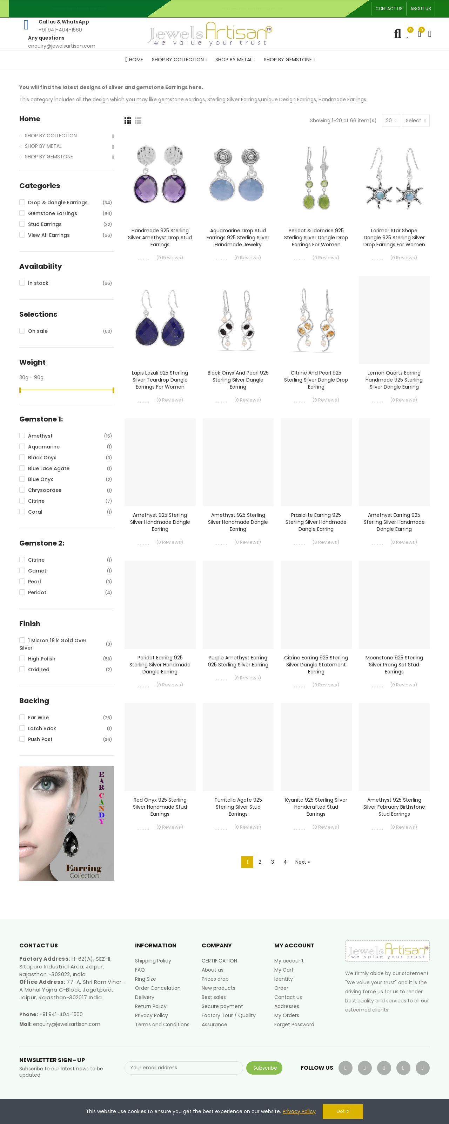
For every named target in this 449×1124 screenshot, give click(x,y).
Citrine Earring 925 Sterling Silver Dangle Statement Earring (316, 664)
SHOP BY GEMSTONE (49, 156)
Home (29, 119)
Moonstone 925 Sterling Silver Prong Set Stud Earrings (394, 664)
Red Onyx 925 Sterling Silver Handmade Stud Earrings (160, 806)
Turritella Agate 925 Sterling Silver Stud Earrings (238, 806)
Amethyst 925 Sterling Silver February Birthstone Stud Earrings (394, 806)
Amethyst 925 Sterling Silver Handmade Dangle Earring (160, 522)
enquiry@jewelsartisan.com (66, 1024)
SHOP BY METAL (43, 146)
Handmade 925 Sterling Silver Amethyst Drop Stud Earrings (160, 237)
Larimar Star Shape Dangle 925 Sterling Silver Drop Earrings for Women (394, 237)
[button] (389, 8)
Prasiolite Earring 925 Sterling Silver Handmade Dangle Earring (316, 522)
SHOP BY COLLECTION (51, 135)
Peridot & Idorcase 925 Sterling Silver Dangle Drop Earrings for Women (316, 237)
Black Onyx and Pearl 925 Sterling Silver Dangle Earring (238, 379)
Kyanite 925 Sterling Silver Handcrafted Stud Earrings (316, 806)
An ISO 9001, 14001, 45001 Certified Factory (255, 9)
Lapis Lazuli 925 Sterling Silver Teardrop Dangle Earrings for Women (160, 379)
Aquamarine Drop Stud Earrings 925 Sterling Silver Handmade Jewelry (238, 237)
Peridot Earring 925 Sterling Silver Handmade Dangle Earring (159, 664)
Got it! (342, 1111)
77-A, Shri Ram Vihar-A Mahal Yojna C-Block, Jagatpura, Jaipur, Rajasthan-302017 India (72, 989)
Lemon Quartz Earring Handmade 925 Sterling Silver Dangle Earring (394, 379)
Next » (302, 861)
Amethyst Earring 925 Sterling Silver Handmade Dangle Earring (394, 522)
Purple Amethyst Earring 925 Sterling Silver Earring (238, 661)
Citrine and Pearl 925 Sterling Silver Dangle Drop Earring (316, 379)
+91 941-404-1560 (61, 1014)
